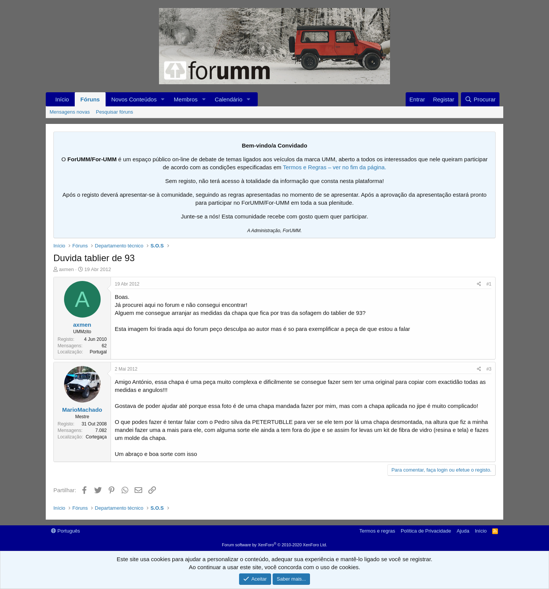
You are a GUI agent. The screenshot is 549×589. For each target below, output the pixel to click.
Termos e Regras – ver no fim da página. (334, 167)
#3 (488, 369)
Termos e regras (377, 531)
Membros (186, 99)
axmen (66, 269)
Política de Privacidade (426, 531)
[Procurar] (480, 99)
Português (65, 531)
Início (62, 99)
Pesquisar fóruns (114, 112)
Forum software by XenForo (274, 544)
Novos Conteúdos (134, 99)
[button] (162, 99)
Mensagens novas (70, 112)
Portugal (98, 352)
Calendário (228, 99)
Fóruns (90, 99)
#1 (488, 284)
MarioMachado (82, 409)
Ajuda (463, 531)
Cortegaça (96, 437)
